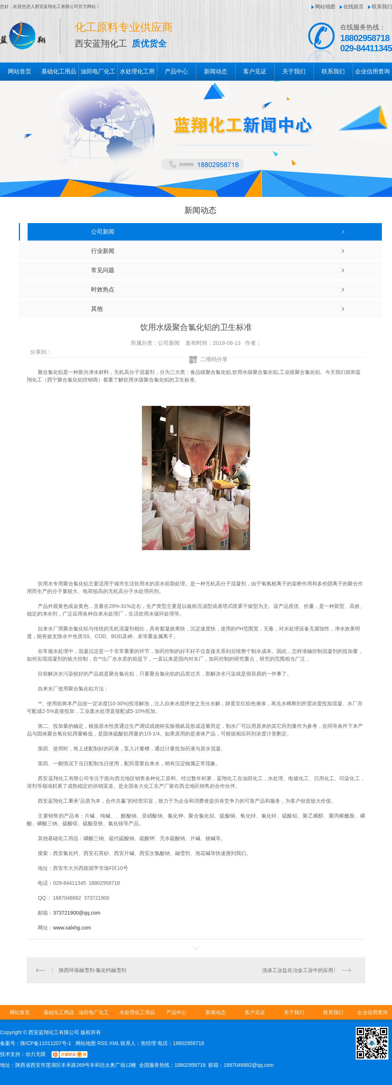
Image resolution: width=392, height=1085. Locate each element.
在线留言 (353, 6)
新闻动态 (215, 71)
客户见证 (254, 71)
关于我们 (294, 71)
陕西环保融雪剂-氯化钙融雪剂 (93, 970)
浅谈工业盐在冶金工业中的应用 (297, 970)
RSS (103, 1043)
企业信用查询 (372, 71)
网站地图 (325, 6)
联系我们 (382, 6)
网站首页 (19, 71)
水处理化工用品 (137, 1012)
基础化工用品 (58, 71)
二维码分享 (214, 359)
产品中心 (176, 71)
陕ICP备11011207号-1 (45, 1043)
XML (115, 1043)
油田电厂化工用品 (98, 1012)
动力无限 (35, 1054)
